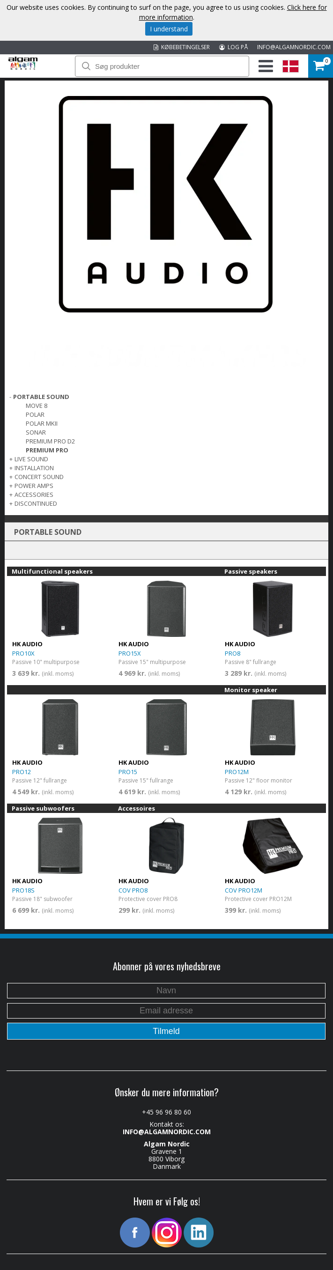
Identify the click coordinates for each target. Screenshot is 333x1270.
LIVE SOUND (31, 459)
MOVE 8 (36, 405)
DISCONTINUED (36, 503)
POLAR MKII (42, 423)
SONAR (36, 432)
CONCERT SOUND (39, 477)
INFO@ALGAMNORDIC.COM (294, 47)
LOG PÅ (233, 47)
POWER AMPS (34, 485)
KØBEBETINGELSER (182, 47)
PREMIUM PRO (47, 450)
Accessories (34, 494)
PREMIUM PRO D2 (50, 441)
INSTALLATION (34, 468)
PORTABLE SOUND (41, 396)
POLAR (35, 414)
